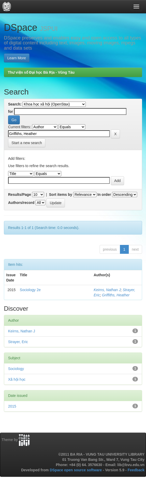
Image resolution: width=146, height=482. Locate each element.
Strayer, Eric (18, 342)
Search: (14, 104)
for (10, 111)
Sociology (16, 369)
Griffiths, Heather (116, 295)
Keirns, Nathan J (107, 290)
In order (104, 194)
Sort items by (60, 194)
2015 (12, 406)
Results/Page (19, 194)
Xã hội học (17, 379)
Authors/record (21, 203)
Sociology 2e (30, 290)
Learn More (16, 58)
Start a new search (26, 143)
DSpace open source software (76, 470)
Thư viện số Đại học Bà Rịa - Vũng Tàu (41, 72)
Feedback (135, 470)
